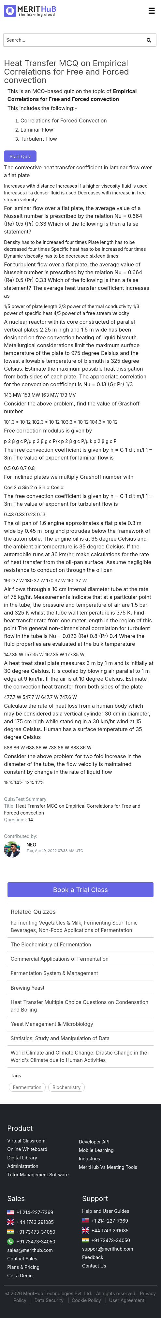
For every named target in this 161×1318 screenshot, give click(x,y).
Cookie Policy (86, 1300)
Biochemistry (66, 1087)
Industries (89, 1158)
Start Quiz (20, 156)
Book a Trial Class (80, 890)
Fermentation (27, 1087)
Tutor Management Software (37, 1174)
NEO (31, 844)
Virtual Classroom (26, 1140)
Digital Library (22, 1157)
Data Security (50, 1300)
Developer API (94, 1141)
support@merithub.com (107, 1249)
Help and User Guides (105, 1211)
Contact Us (94, 1265)
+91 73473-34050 (31, 1232)
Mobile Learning (96, 1150)
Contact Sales (22, 1258)
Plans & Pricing (23, 1267)
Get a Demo (20, 1275)
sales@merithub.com (29, 1250)
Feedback (92, 1257)
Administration (22, 1166)
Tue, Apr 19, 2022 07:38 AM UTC (54, 850)
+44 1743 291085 (30, 1222)
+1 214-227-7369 (30, 1212)
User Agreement (126, 1300)
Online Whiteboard (27, 1149)
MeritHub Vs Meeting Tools (108, 1167)
